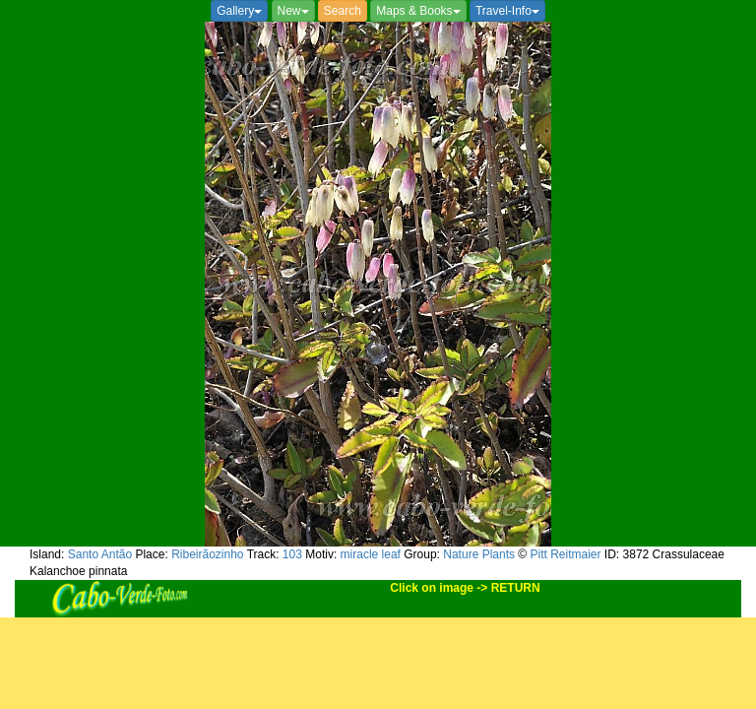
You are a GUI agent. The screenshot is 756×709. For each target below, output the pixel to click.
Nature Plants (479, 554)
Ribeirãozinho (207, 554)
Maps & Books (418, 11)
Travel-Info (507, 11)
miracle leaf (371, 554)
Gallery (239, 11)
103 (292, 554)
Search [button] (342, 11)
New (293, 11)
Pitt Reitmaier (566, 554)
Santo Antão (100, 554)
